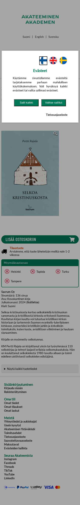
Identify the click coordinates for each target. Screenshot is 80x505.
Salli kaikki (26, 102)
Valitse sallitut (53, 102)
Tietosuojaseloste (56, 114)
